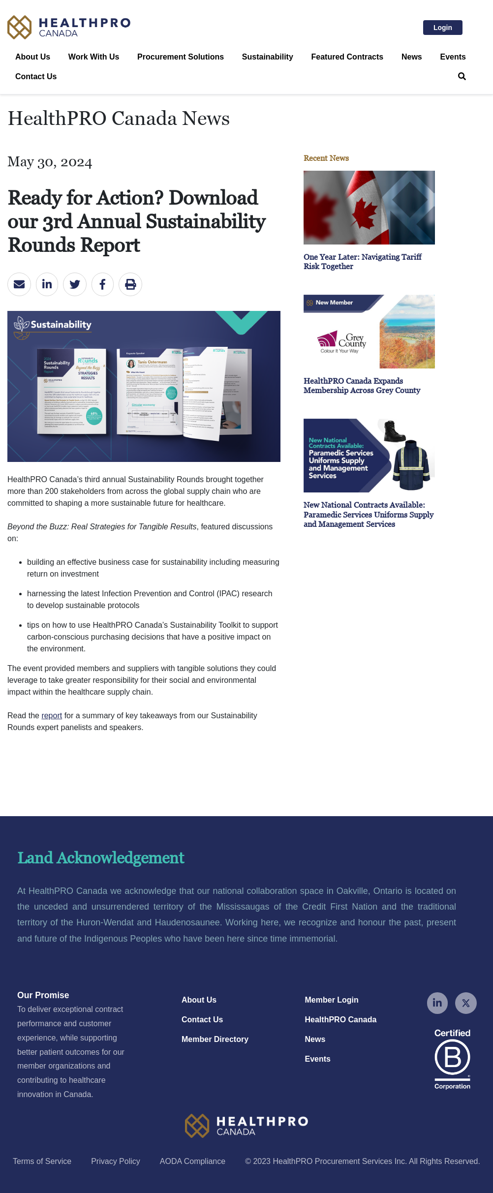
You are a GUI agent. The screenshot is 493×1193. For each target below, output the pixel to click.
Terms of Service (42, 1161)
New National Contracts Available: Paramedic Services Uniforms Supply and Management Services (368, 514)
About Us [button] (32, 57)
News (411, 57)
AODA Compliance (192, 1161)
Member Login (332, 1000)
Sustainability (267, 57)
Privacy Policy (115, 1161)
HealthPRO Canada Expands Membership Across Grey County (362, 385)
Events (452, 57)
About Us (199, 1000)
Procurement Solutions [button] (180, 57)
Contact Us (36, 76)
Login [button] (447, 26)
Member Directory (215, 1039)
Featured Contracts (347, 57)
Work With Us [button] (94, 57)
